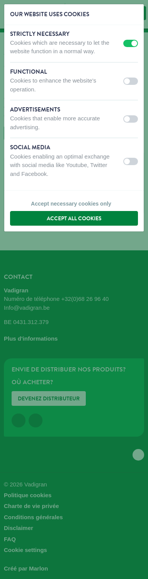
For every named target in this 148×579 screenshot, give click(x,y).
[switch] (130, 43)
